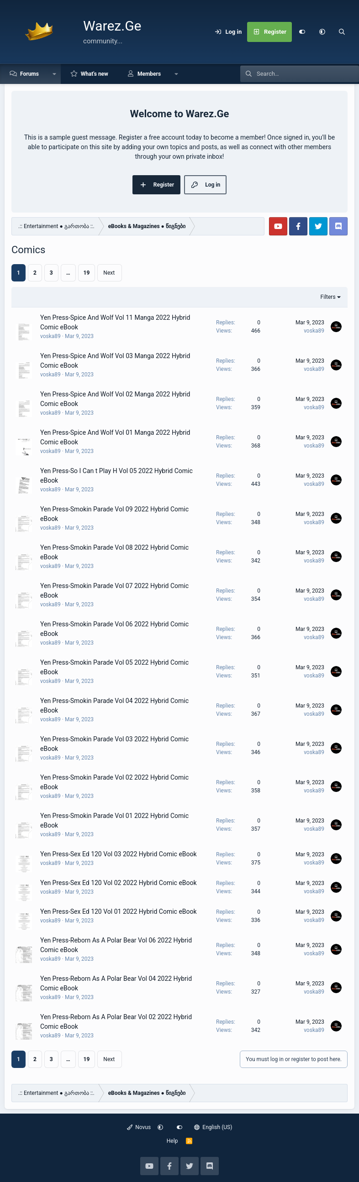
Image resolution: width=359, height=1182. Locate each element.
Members (149, 74)
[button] (322, 32)
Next (109, 273)
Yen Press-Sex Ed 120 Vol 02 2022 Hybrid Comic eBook (118, 882)
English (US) (213, 1127)
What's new (94, 74)
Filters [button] (328, 297)
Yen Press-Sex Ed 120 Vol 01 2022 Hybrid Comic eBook (118, 911)
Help (172, 1141)
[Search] (342, 32)
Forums (29, 74)
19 (87, 273)
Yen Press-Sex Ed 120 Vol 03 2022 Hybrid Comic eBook (118, 854)
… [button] (68, 273)
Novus (139, 1127)
